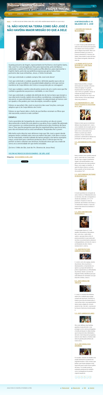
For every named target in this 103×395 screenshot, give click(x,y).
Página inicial (65, 388)
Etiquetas (10, 157)
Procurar (94, 6)
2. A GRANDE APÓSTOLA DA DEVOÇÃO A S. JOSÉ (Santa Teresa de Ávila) (83, 65)
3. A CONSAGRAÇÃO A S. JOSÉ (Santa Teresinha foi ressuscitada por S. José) (85, 104)
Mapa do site (76, 388)
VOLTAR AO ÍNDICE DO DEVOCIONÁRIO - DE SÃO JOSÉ (29, 153)
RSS (85, 388)
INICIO (9, 21)
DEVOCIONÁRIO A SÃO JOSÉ (24, 157)
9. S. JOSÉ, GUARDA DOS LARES (84, 313)
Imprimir (92, 388)
